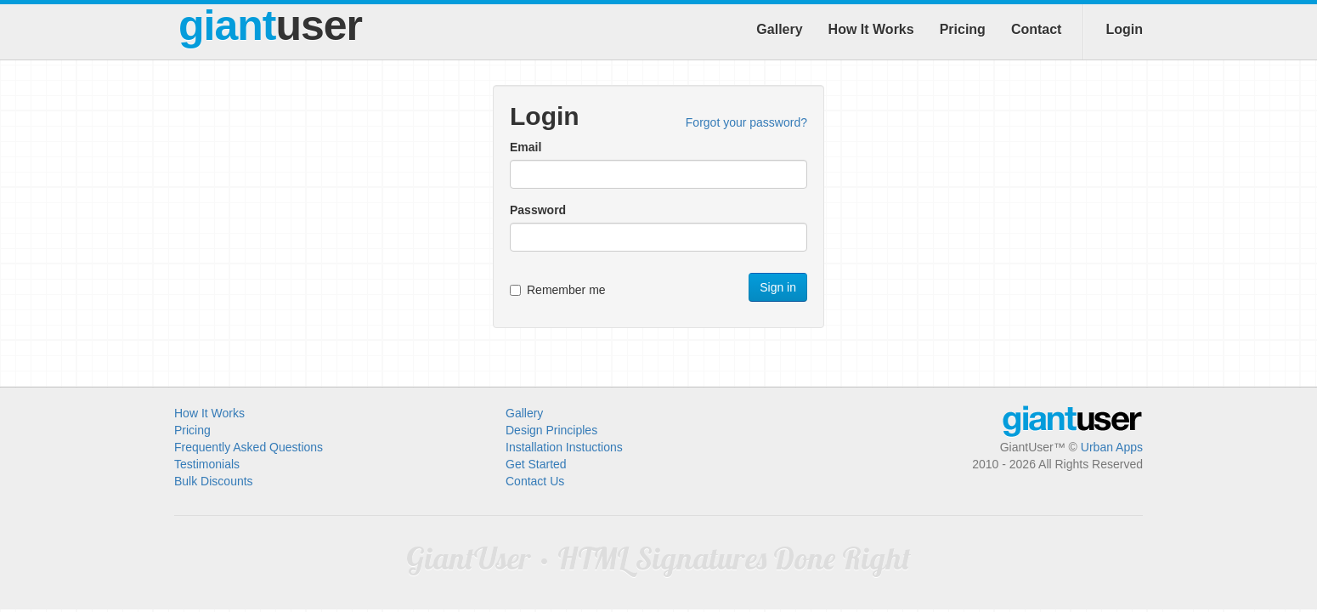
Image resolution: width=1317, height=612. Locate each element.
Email (525, 147)
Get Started (536, 464)
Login (1124, 29)
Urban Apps (1112, 447)
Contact (1036, 29)
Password (538, 210)
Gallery (779, 29)
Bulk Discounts (213, 481)
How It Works (871, 29)
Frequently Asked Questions (248, 447)
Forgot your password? (746, 122)
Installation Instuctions (564, 447)
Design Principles (551, 430)
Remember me (558, 290)
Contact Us (535, 481)
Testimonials (207, 464)
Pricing (963, 29)
